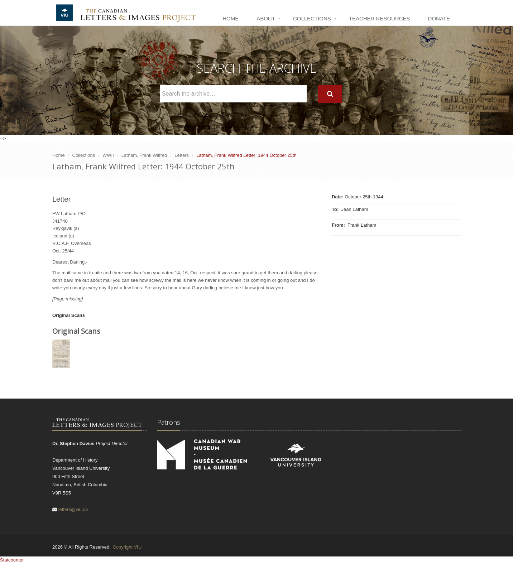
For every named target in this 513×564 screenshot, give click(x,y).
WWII (108, 155)
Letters (181, 155)
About (265, 18)
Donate (439, 18)
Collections (312, 18)
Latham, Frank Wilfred (144, 155)
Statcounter (12, 560)
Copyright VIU (127, 547)
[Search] (330, 94)
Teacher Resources (379, 18)
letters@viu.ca (73, 509)
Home (230, 18)
